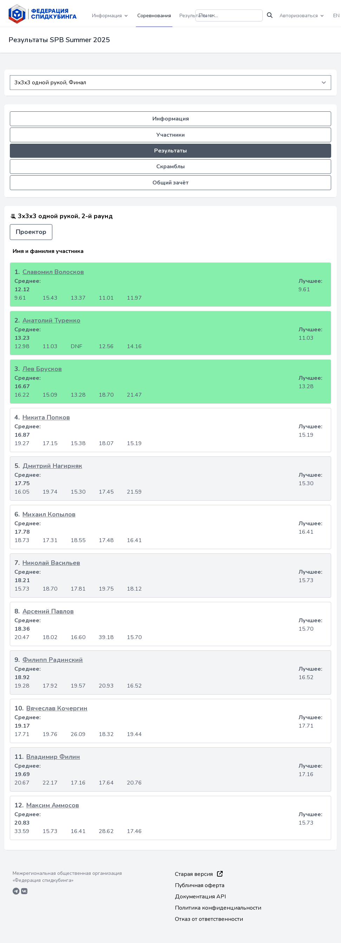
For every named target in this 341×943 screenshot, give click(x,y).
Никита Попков (46, 417)
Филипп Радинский (52, 660)
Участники (170, 135)
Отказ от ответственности (209, 919)
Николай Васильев (51, 563)
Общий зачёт (170, 183)
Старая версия (199, 874)
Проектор (31, 232)
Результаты (170, 151)
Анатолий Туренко (51, 320)
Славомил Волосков (53, 272)
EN (336, 15)
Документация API (200, 896)
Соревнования (154, 15)
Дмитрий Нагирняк (52, 466)
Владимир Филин (53, 757)
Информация (170, 119)
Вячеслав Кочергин (56, 708)
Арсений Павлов (48, 611)
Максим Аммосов (52, 805)
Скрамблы (170, 166)
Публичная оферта (199, 885)
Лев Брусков (42, 369)
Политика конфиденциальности (218, 908)
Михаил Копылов (49, 514)
